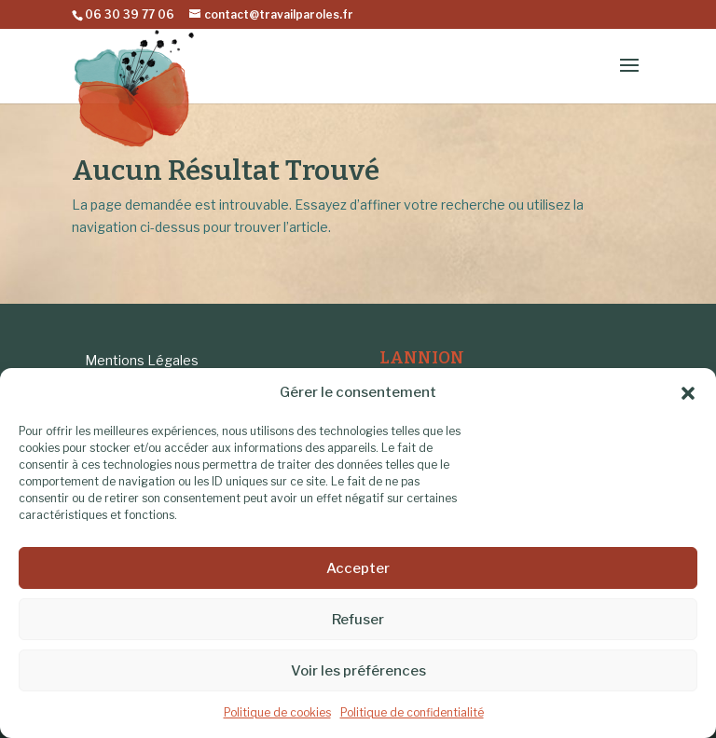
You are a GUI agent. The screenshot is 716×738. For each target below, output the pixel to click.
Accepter (358, 568)
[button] (688, 393)
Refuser (358, 619)
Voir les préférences (358, 671)
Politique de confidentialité (412, 712)
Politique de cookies (277, 712)
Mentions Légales (142, 360)
